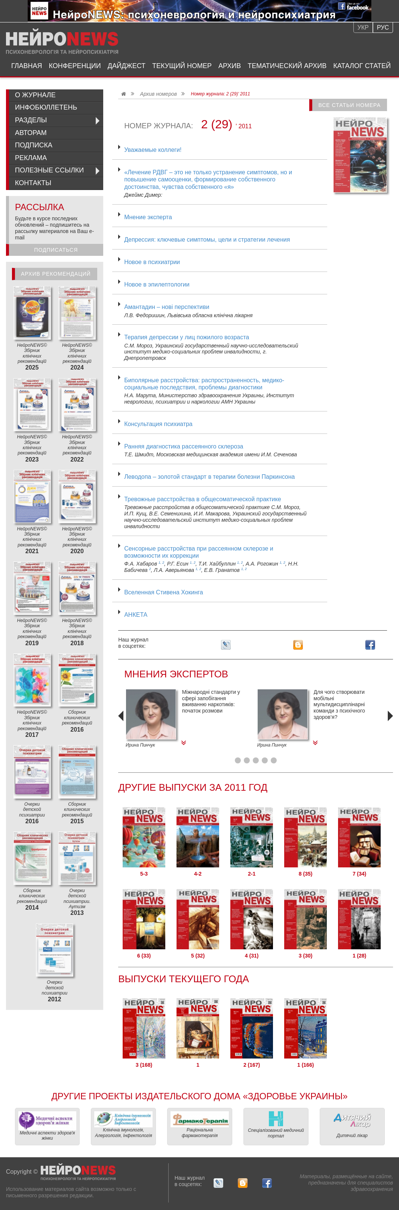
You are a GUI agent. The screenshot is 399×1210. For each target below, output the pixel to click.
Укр (363, 27)
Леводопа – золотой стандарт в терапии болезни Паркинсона (209, 477)
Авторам (31, 133)
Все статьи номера (349, 105)
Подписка (33, 145)
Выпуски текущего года (183, 978)
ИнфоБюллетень (46, 107)
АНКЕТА (135, 615)
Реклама (31, 158)
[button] (238, 760)
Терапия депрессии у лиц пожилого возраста (186, 337)
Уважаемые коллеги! (152, 150)
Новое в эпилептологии (156, 284)
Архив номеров (158, 94)
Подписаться (56, 250)
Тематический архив (287, 66)
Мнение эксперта (148, 217)
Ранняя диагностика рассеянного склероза (183, 446)
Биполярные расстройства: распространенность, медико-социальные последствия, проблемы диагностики (204, 383)
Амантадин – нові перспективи (166, 307)
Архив (229, 66)
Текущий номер (182, 66)
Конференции (75, 66)
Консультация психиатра (158, 424)
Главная (26, 66)
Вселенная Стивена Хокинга (163, 592)
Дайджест (126, 66)
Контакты (33, 183)
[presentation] (122, 726)
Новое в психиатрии (152, 262)
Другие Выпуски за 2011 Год (192, 787)
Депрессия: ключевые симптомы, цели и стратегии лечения (207, 239)
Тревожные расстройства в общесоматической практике (202, 499)
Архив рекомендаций (56, 274)
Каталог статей (362, 66)
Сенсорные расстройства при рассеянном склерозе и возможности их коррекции (198, 552)
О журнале (35, 95)
